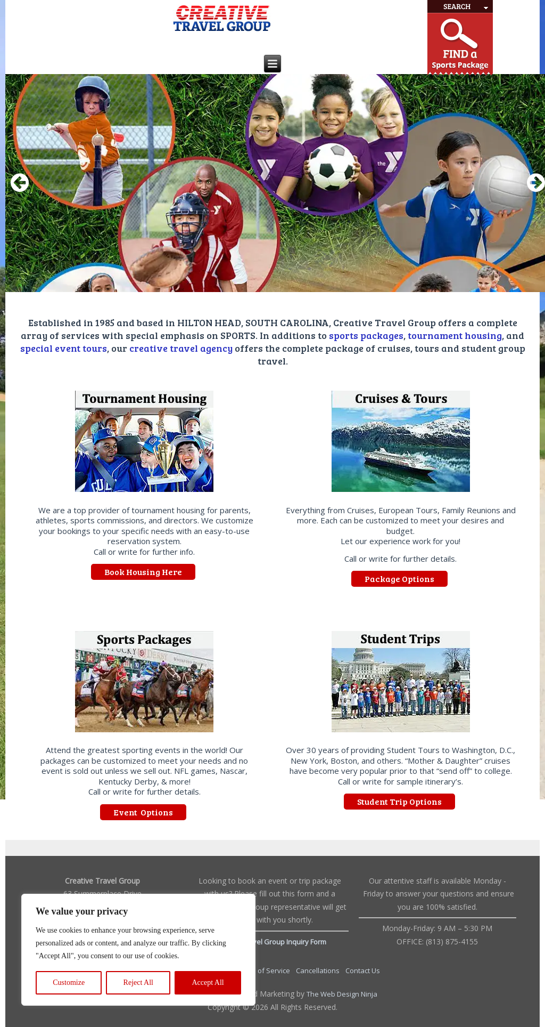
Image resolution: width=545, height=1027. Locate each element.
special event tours (63, 348)
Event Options (143, 812)
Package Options (399, 578)
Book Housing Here (143, 571)
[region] (138, 950)
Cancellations (318, 970)
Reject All (138, 982)
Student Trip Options (399, 801)
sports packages (366, 335)
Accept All (208, 982)
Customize (69, 982)
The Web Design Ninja (342, 994)
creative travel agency (181, 348)
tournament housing (455, 335)
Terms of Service (264, 970)
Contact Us (362, 970)
